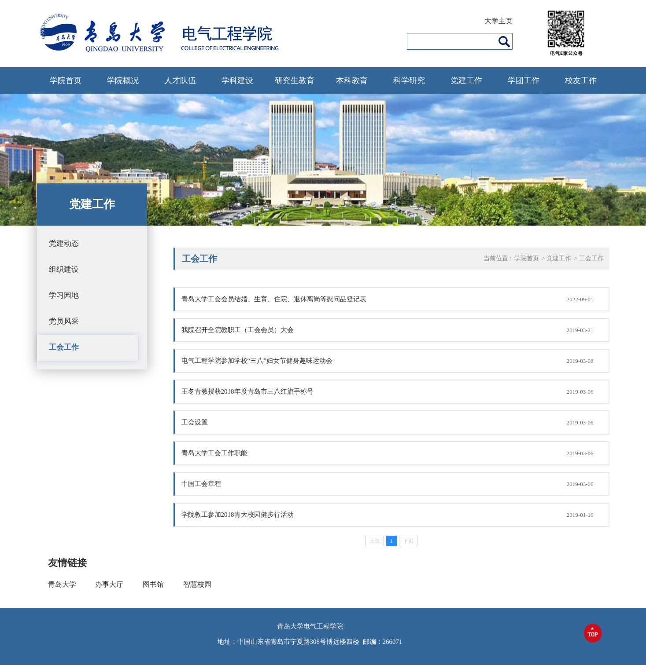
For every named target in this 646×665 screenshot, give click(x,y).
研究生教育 (294, 80)
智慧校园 (197, 584)
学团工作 (523, 80)
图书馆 (153, 584)
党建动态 (64, 243)
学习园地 (64, 295)
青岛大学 (62, 584)
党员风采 (64, 321)
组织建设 (64, 269)
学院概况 (123, 80)
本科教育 (352, 80)
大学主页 (498, 21)
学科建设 (237, 80)
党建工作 (466, 80)
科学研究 (409, 80)
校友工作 (581, 80)
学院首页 (65, 80)
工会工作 (64, 347)
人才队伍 (180, 80)
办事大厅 (109, 584)
